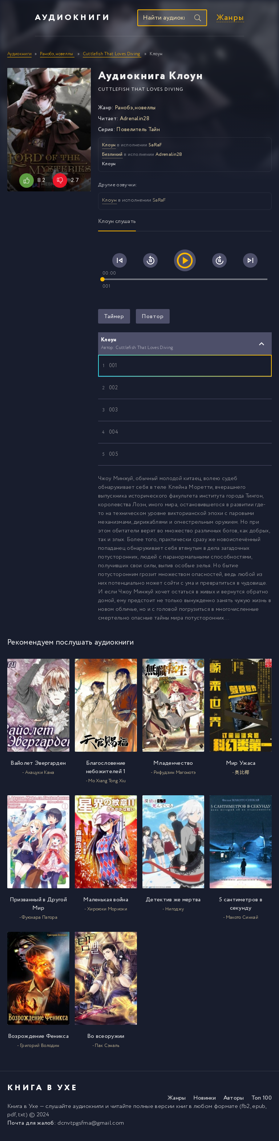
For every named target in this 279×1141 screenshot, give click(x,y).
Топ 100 (261, 1101)
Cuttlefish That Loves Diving (140, 92)
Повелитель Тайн (138, 132)
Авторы (233, 1101)
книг (181, 1109)
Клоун (109, 147)
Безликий (112, 157)
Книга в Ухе (23, 1109)
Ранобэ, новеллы (135, 110)
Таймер (114, 319)
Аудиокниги (45, 19)
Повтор (153, 319)
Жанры (258, 19)
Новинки (204, 1101)
